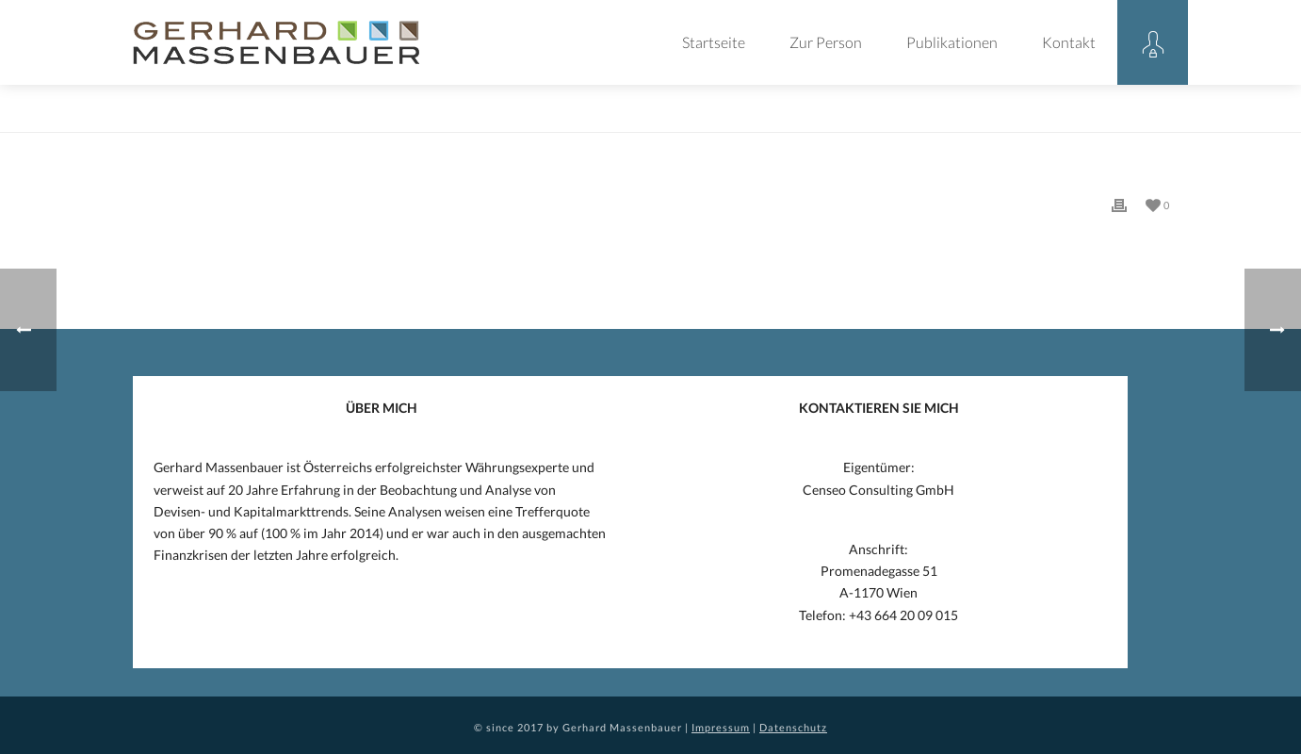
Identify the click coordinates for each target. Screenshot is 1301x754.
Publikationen (952, 42)
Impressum (720, 727)
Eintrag (1126, 114)
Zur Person (825, 42)
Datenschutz (793, 727)
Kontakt (1069, 42)
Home (1075, 114)
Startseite (713, 42)
